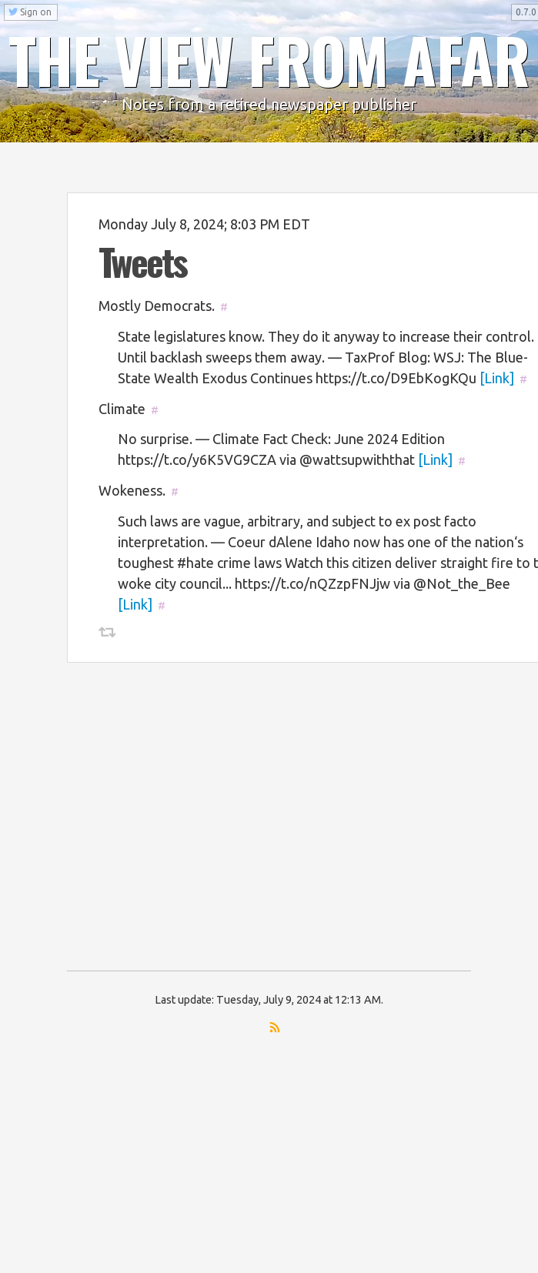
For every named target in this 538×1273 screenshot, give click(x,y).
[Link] (497, 378)
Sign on (30, 12)
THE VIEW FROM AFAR (269, 59)
